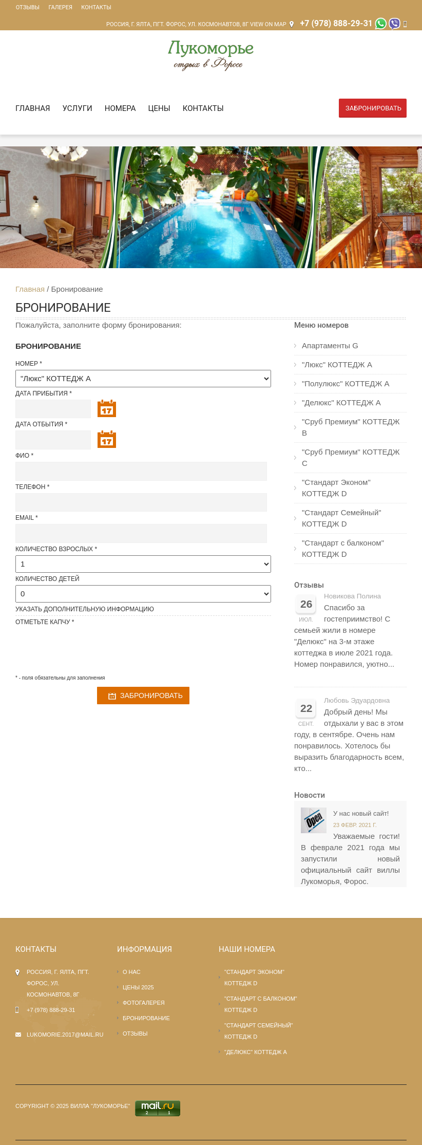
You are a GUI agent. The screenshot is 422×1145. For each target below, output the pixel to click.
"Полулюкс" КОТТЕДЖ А (346, 383)
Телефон (30, 487)
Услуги (77, 108)
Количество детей (47, 579)
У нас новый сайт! (361, 813)
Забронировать (373, 108)
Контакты (95, 7)
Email (24, 517)
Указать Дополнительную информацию (84, 609)
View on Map (268, 24)
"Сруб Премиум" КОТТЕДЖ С (351, 457)
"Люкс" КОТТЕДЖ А (337, 364)
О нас (132, 972)
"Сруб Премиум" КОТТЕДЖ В (351, 427)
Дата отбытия (39, 424)
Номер (26, 363)
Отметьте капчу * (44, 622)
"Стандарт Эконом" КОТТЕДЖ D (336, 488)
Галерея (59, 7)
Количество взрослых (54, 549)
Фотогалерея (144, 1003)
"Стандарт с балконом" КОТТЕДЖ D (343, 548)
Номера (120, 108)
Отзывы (27, 7)
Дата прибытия (41, 393)
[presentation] (93, 648)
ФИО (22, 455)
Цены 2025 (138, 987)
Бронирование (146, 1018)
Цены (159, 108)
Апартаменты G (330, 345)
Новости (309, 795)
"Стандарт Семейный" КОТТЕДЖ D (341, 518)
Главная (32, 108)
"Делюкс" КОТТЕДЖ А (341, 402)
